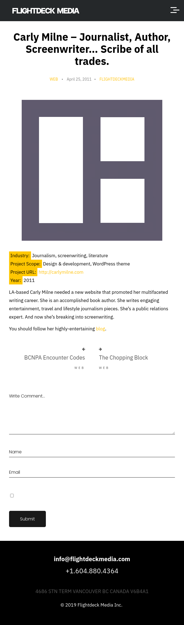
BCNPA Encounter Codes (54, 357)
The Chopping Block (123, 357)
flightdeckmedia (116, 79)
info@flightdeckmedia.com (92, 559)
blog (100, 329)
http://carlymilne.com (60, 272)
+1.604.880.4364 (92, 570)
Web (54, 79)
